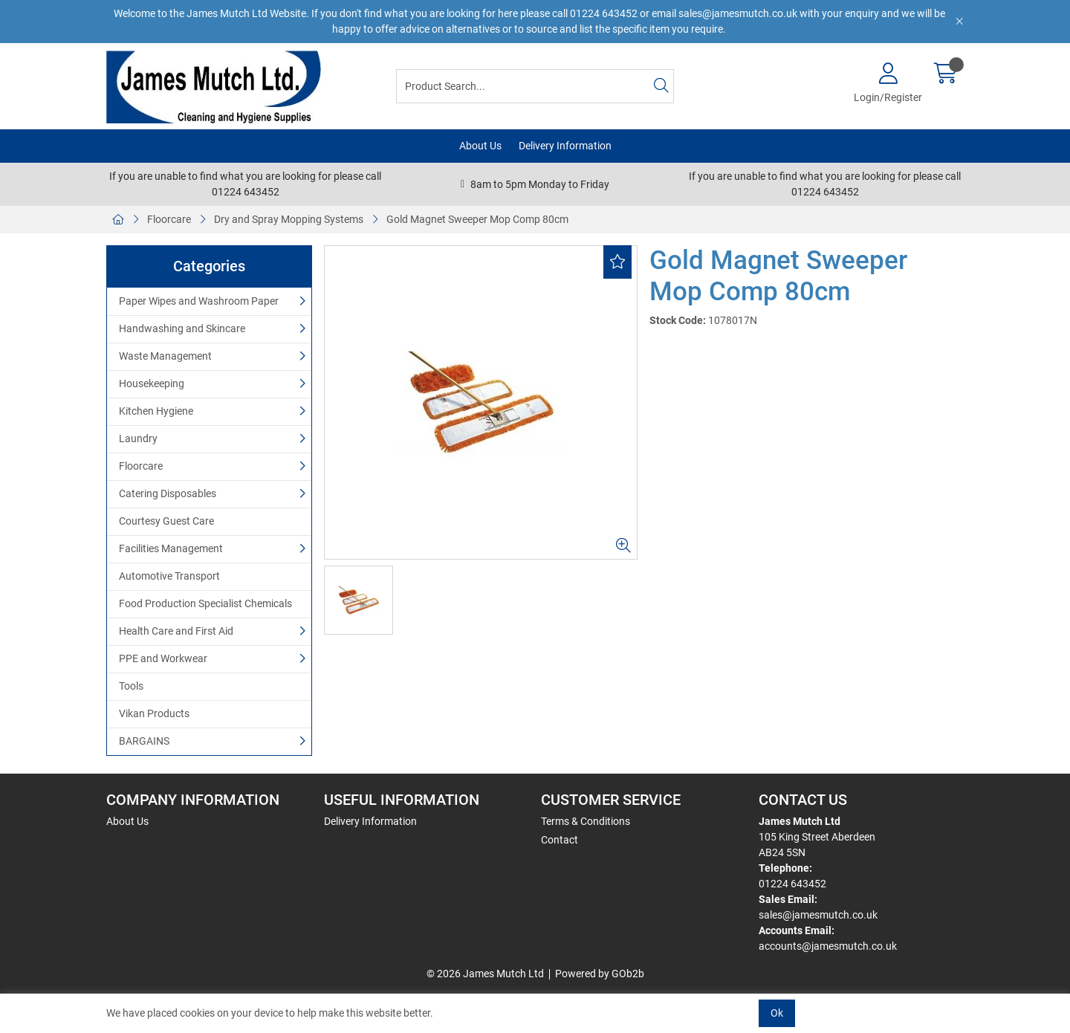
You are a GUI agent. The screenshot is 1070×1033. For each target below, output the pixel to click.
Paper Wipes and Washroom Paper (199, 301)
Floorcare (169, 219)
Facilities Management (171, 548)
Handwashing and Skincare (182, 328)
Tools (131, 686)
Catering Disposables (167, 493)
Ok (777, 1013)
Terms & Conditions (585, 821)
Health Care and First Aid (176, 631)
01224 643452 (792, 884)
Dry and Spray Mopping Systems (288, 219)
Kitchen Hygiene (156, 411)
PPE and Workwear (163, 658)
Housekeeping (151, 383)
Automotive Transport (169, 576)
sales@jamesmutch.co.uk (818, 915)
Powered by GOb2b (599, 973)
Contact (559, 840)
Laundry (138, 438)
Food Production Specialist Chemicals (205, 603)
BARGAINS (144, 741)
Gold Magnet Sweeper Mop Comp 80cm (477, 219)
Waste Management (165, 356)
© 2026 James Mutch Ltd (485, 973)
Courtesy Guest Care (166, 521)
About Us (480, 146)
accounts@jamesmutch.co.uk (828, 946)
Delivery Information (565, 146)
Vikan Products (154, 713)
